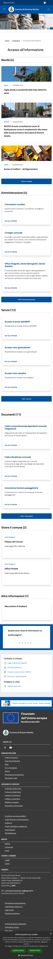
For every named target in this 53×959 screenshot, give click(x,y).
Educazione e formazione (14, 805)
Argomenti (16, 40)
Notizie (6, 122)
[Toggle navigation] (4, 9)
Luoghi (7, 860)
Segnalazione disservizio (13, 906)
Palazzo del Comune (14, 541)
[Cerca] (48, 9)
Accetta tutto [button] (18, 951)
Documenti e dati (11, 778)
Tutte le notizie (26, 181)
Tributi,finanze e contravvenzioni (17, 819)
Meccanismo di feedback (16, 606)
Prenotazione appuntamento (15, 903)
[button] (26, 955)
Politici (7, 771)
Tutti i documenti (26, 516)
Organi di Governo (11, 757)
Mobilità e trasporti (12, 802)
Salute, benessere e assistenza (16, 826)
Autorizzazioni (10, 829)
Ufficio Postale (11, 568)
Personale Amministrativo (14, 774)
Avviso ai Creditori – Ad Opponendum (21, 169)
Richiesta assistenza (12, 913)
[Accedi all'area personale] (45, 2)
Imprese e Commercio (12, 795)
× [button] (50, 933)
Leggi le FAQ (9, 910)
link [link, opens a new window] (47, 946)
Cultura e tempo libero (13, 792)
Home (7, 40)
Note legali (9, 930)
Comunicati (9, 847)
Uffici (7, 764)
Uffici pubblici (10, 537)
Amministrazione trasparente (15, 924)
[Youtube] (10, 747)
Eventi (7, 863)
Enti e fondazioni (11, 767)
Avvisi (6, 85)
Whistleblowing (10, 833)
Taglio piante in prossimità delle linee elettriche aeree (25, 91)
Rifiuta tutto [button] (35, 950)
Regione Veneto (8, 2)
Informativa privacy (12, 927)
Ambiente (8, 823)
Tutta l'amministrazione (26, 299)
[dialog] (26, 945)
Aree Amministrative (12, 761)
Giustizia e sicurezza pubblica (15, 816)
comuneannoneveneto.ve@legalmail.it (19, 890)
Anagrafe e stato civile (13, 788)
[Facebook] (5, 747)
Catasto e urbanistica (12, 799)
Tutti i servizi (26, 399)
